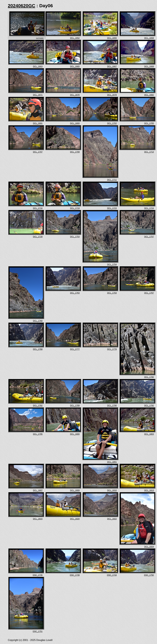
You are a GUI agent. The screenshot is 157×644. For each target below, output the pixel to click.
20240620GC (21, 5)
